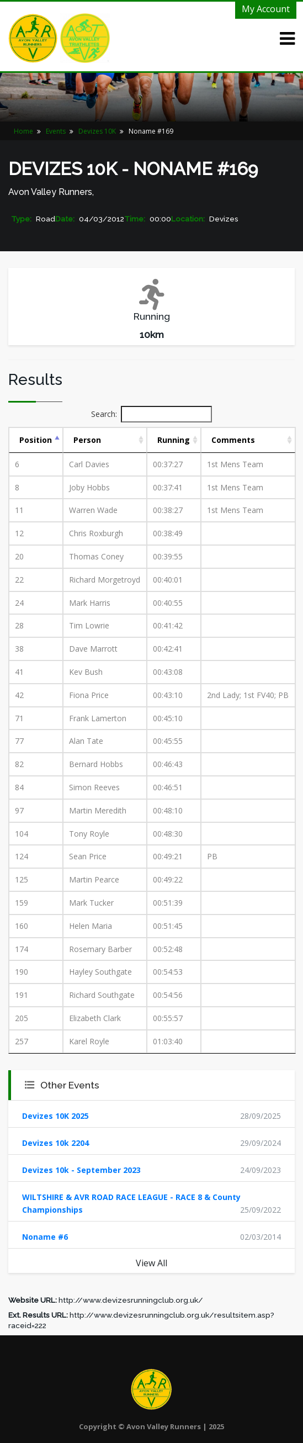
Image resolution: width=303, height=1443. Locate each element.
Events (56, 131)
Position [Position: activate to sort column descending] (35, 440)
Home (23, 131)
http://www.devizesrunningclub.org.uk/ (131, 1300)
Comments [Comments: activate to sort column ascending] (233, 440)
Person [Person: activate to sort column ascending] (87, 440)
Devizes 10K (97, 131)
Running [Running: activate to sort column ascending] (173, 440)
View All (151, 1263)
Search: (151, 414)
